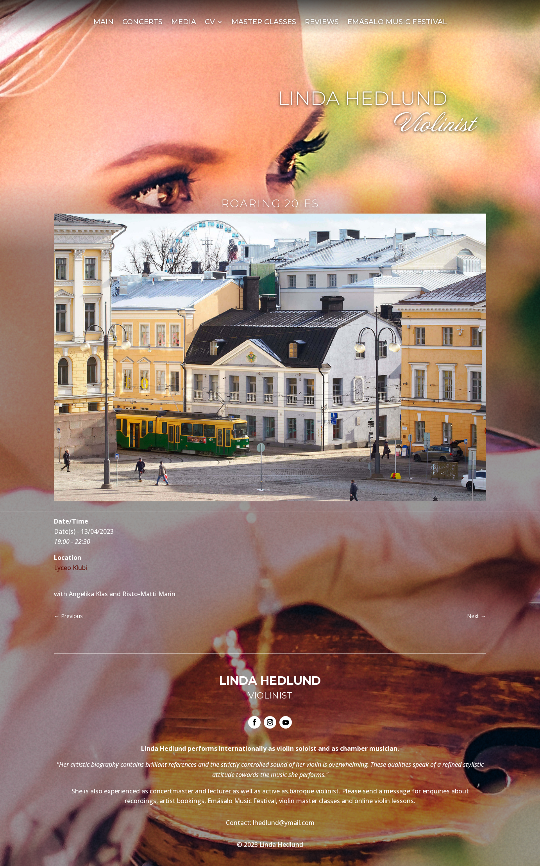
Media (183, 22)
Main (103, 22)
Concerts (142, 22)
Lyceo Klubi (70, 567)
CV (210, 22)
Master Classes (263, 22)
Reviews (322, 22)
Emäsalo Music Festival (397, 22)
